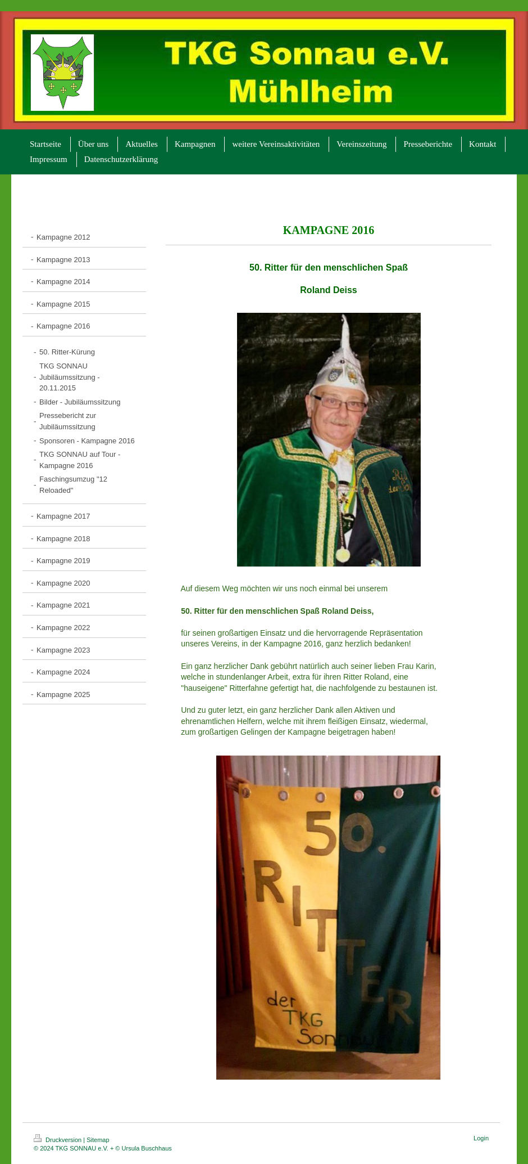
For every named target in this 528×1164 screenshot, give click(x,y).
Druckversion (58, 1139)
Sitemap (98, 1139)
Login (481, 1138)
